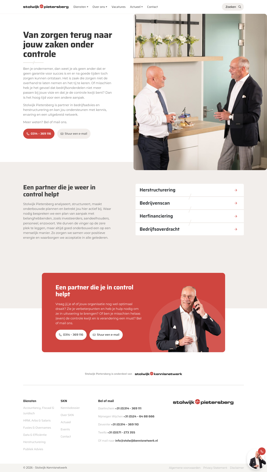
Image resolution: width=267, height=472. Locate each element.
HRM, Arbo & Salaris (37, 420)
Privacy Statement (215, 467)
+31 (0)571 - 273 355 (121, 432)
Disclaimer (237, 467)
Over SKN (67, 415)
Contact (152, 6)
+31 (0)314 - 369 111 (128, 408)
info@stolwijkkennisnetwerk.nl (136, 440)
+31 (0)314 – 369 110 (125, 424)
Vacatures (119, 6)
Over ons (98, 6)
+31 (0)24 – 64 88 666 (138, 416)
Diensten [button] (79, 6)
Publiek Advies (33, 449)
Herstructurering (34, 442)
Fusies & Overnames (37, 427)
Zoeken (231, 6)
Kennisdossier (70, 407)
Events (65, 429)
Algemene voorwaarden (185, 467)
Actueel (135, 6)
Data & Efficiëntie (35, 434)
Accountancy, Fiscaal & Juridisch (38, 410)
